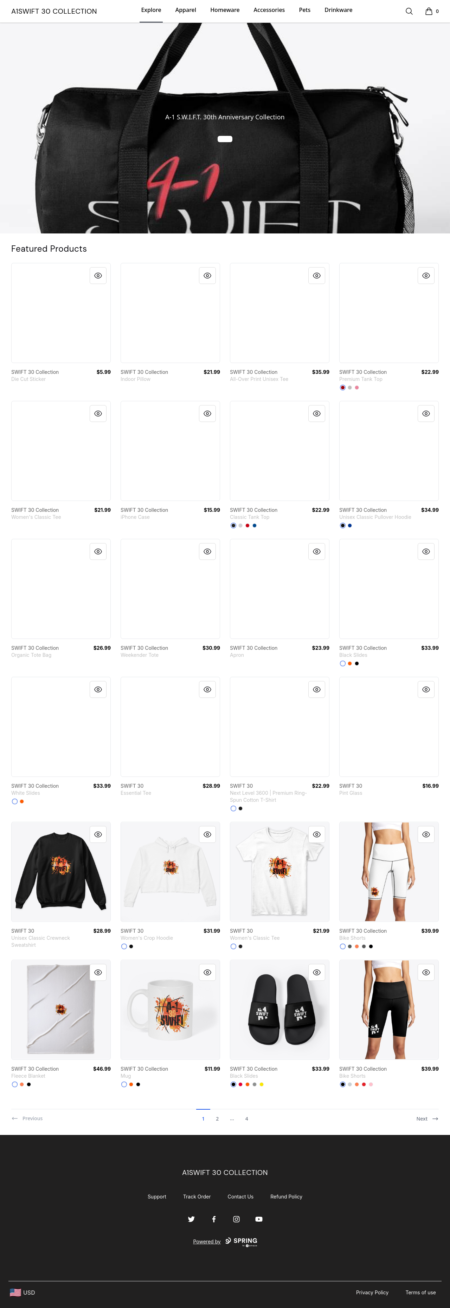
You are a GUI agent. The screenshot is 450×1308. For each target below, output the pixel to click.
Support (157, 1197)
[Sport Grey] (240, 525)
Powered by (225, 1242)
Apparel (185, 10)
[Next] (427, 1115)
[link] (61, 313)
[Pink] (371, 1084)
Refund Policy (286, 1197)
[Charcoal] (364, 946)
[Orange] (350, 663)
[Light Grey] (350, 1084)
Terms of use (420, 1292)
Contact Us (241, 1197)
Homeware (224, 10)
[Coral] (357, 946)
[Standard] (343, 946)
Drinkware (338, 10)
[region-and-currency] (22, 1292)
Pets (304, 10)
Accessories (269, 10)
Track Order (197, 1197)
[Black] (233, 525)
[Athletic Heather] (350, 387)
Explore (151, 10)
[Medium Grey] (254, 1084)
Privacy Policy (372, 1292)
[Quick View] (98, 275)
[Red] (343, 387)
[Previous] (27, 1115)
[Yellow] (261, 1084)
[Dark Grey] (350, 946)
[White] (343, 663)
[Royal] (254, 525)
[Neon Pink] (357, 387)
